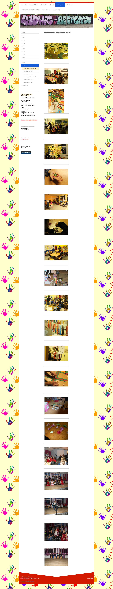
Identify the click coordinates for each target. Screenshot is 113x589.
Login (91, 576)
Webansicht (90, 578)
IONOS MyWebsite (29, 581)
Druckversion (24, 576)
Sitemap (31, 576)
